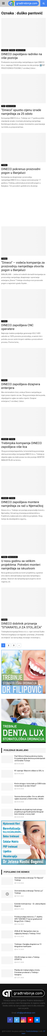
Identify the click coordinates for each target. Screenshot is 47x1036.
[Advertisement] (23, 208)
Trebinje (12, 50)
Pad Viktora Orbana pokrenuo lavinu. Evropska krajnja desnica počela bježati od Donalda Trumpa (29, 758)
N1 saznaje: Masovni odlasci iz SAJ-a (29, 771)
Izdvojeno (5, 50)
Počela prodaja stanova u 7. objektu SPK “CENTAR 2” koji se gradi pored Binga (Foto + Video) (28, 919)
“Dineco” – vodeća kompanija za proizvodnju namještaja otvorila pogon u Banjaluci (23, 266)
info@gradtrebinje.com (26, 1013)
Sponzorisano (20, 50)
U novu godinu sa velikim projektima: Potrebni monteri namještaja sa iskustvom (20, 564)
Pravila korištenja (32, 1031)
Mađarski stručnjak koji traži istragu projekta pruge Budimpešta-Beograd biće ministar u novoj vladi (28, 812)
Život (3, 106)
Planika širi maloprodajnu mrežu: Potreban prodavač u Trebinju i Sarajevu (27, 972)
